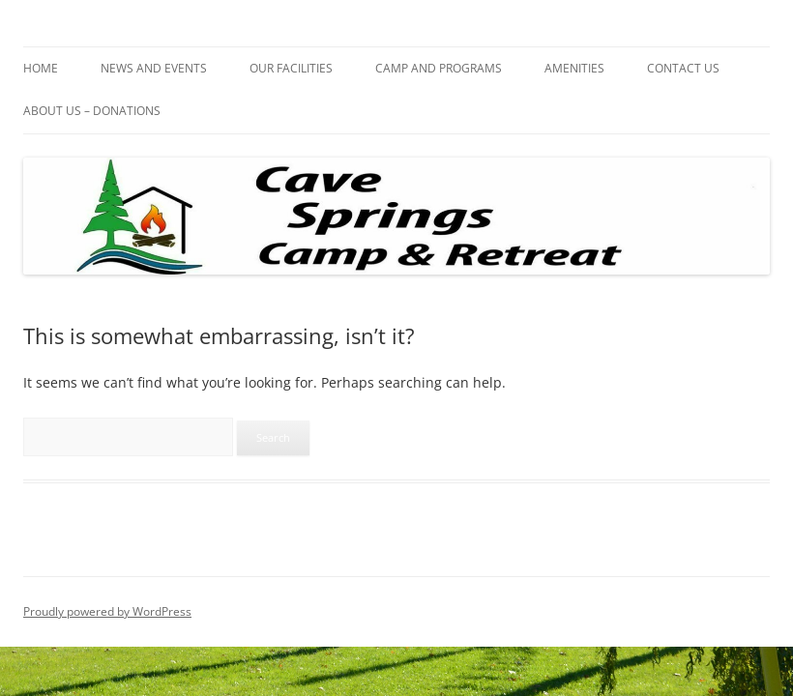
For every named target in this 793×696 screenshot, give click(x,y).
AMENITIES (574, 68)
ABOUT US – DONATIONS (92, 110)
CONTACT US (683, 68)
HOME (40, 68)
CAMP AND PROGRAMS (438, 68)
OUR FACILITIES (291, 68)
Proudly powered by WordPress (107, 611)
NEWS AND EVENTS (154, 68)
